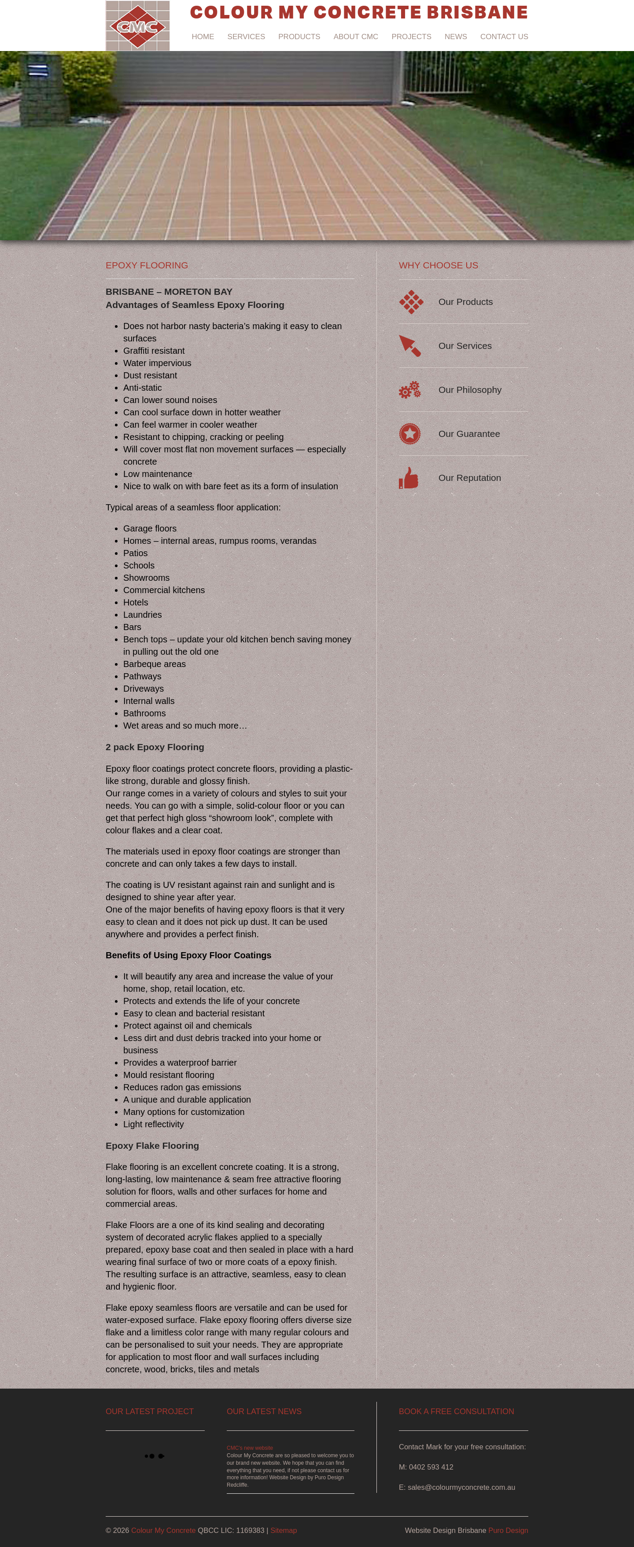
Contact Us (504, 37)
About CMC (356, 37)
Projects (411, 37)
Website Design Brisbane (446, 1530)
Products (299, 37)
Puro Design (508, 1530)
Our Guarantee (469, 434)
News (456, 37)
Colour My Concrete (163, 1530)
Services (246, 37)
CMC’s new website (250, 1448)
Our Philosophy (470, 390)
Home (203, 37)
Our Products (466, 302)
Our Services (465, 346)
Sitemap (283, 1530)
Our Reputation (470, 478)
